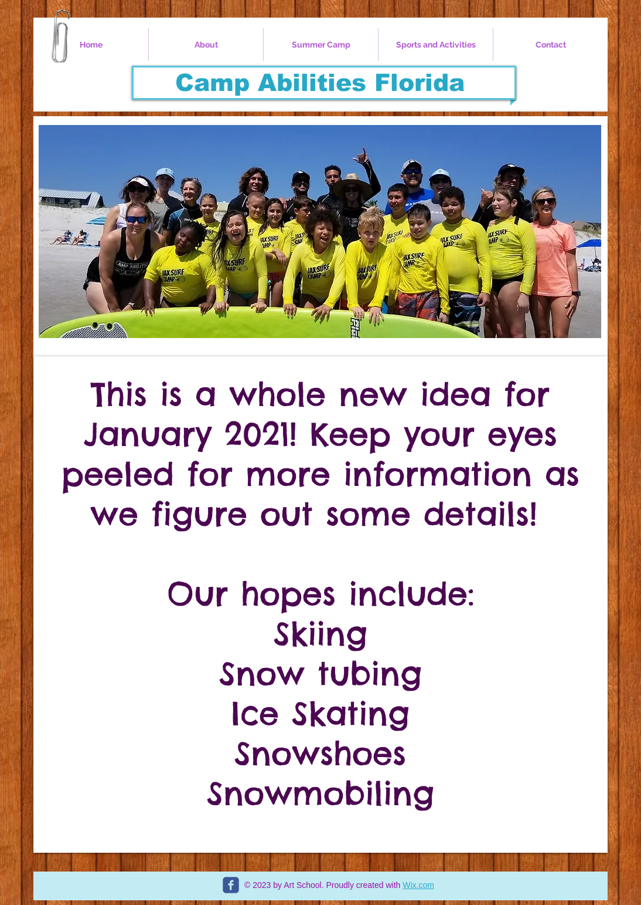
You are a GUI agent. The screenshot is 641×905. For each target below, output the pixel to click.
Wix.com (418, 885)
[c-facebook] (231, 885)
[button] (320, 231)
